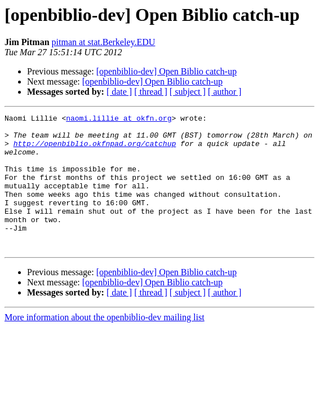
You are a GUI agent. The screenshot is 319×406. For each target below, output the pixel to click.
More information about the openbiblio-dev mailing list (105, 344)
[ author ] (225, 91)
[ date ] (119, 91)
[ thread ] (150, 91)
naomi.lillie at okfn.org (118, 119)
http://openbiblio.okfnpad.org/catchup (95, 150)
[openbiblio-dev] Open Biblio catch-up (166, 71)
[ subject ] (188, 91)
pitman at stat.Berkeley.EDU (104, 42)
